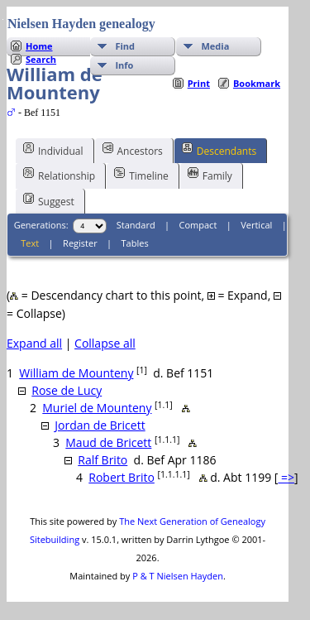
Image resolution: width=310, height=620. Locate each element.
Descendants (219, 150)
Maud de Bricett (108, 442)
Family (210, 174)
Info (124, 65)
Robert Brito (121, 477)
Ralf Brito (102, 460)
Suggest (48, 200)
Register (80, 243)
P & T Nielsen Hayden (177, 576)
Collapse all (105, 343)
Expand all (34, 343)
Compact (198, 225)
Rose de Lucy (66, 390)
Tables (135, 243)
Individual (53, 150)
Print (199, 83)
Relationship (59, 174)
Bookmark (256, 83)
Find (125, 46)
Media (215, 46)
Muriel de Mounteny (96, 408)
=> (286, 477)
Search (41, 59)
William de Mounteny (76, 373)
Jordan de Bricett (100, 425)
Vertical (256, 225)
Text (30, 243)
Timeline (141, 174)
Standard (136, 225)
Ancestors (133, 150)
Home (39, 46)
